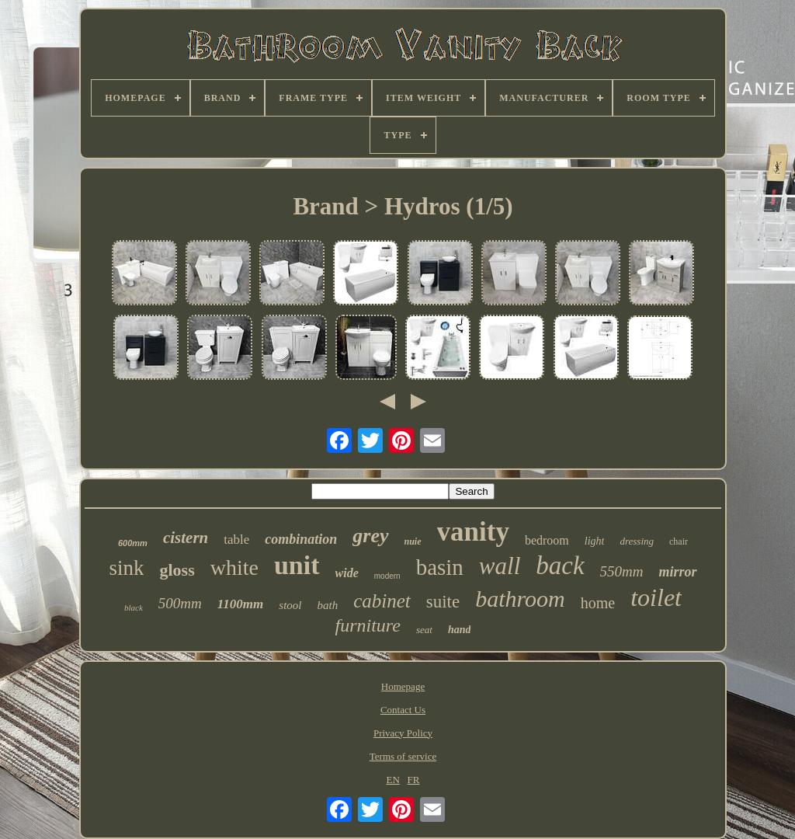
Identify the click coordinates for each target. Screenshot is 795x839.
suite (443, 601)
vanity (473, 532)
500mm (180, 603)
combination (301, 539)
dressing (637, 541)
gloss (176, 570)
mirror (678, 572)
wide (347, 573)
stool (290, 605)
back (560, 566)
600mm (133, 543)
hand (459, 629)
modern (387, 576)
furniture (368, 625)
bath (328, 605)
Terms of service (403, 756)
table (236, 539)
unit (297, 565)
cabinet (382, 600)
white (234, 567)
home (598, 602)
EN (393, 779)
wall (499, 566)
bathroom (520, 598)
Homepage (403, 686)
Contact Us (402, 709)
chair (678, 541)
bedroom (547, 540)
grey (370, 535)
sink (126, 568)
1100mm (240, 604)
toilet (656, 597)
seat (424, 629)
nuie (413, 541)
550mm (622, 571)
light (595, 541)
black (133, 607)
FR (414, 779)
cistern (185, 537)
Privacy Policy (402, 733)
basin (439, 567)
